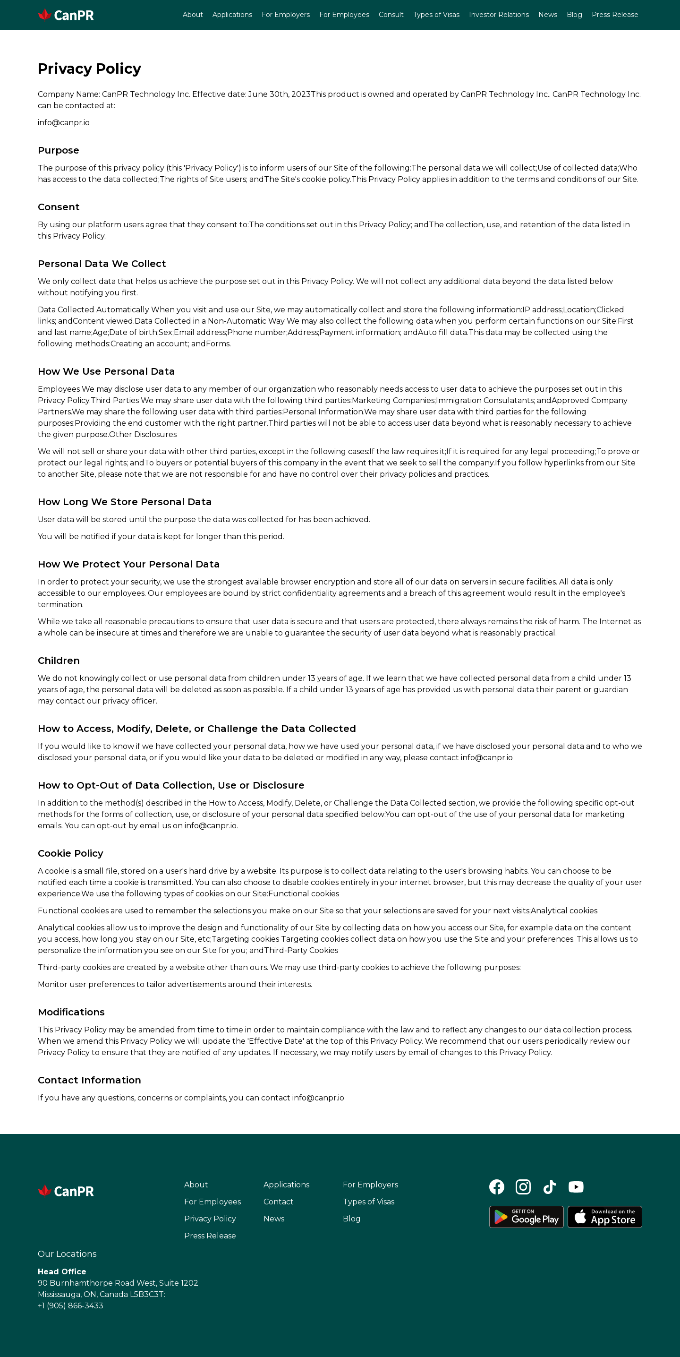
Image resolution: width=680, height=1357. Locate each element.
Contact (279, 1201)
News (547, 14)
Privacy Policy (210, 1218)
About (193, 14)
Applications (232, 14)
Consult (391, 14)
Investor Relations (499, 14)
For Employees (344, 14)
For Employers (286, 14)
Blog (574, 14)
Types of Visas (436, 14)
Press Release (615, 14)
